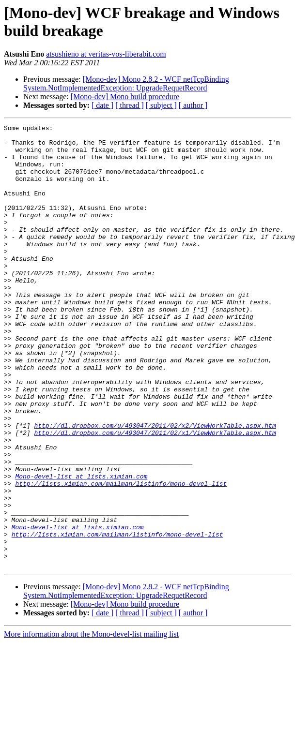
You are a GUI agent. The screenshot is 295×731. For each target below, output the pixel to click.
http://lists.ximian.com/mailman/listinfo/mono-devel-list (121, 556)
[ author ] (193, 105)
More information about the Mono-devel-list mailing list (91, 722)
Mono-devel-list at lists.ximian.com (81, 547)
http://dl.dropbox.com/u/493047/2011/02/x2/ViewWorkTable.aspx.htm (155, 486)
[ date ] (102, 105)
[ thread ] (129, 105)
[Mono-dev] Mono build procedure (125, 96)
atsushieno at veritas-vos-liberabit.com (106, 54)
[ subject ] (161, 105)
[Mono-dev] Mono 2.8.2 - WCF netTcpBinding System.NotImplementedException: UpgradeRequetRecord (126, 83)
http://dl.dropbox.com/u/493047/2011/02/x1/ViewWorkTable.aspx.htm (155, 495)
